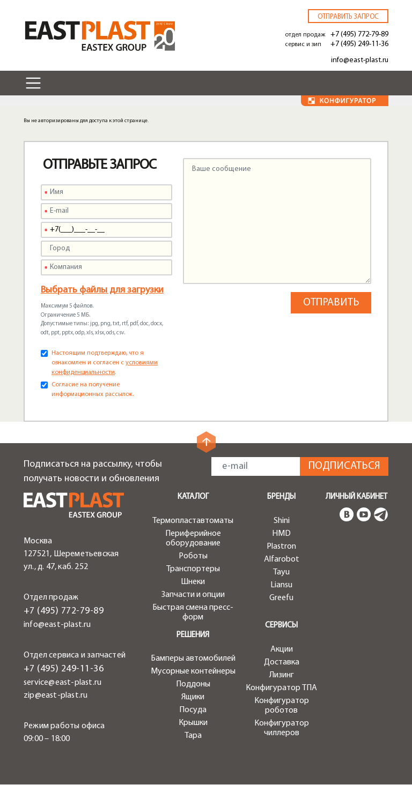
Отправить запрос (348, 16)
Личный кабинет (356, 497)
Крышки (193, 723)
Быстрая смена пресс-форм (192, 612)
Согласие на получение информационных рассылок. (93, 390)
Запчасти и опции (193, 594)
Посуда (193, 710)
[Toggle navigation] (33, 83)
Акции (281, 649)
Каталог (193, 497)
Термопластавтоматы (192, 521)
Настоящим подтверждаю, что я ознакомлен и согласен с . (105, 363)
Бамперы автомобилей (193, 658)
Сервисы (281, 626)
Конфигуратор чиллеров (281, 728)
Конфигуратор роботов (281, 706)
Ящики (192, 697)
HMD (281, 533)
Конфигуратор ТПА (281, 688)
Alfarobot (281, 559)
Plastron (281, 546)
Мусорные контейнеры (193, 671)
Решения (192, 635)
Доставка (281, 662)
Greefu (281, 598)
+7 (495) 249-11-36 (359, 44)
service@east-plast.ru (62, 682)
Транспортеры (193, 569)
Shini (282, 521)
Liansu (281, 585)
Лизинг (281, 675)
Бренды (281, 497)
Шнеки (193, 582)
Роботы (193, 556)
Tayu (281, 572)
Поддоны (193, 684)
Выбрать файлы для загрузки (102, 290)
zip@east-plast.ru (55, 695)
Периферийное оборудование (193, 538)
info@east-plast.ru (359, 60)
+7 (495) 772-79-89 (359, 35)
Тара (193, 735)
